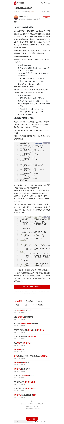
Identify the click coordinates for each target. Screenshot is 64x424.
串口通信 (40, 305)
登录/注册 (32, 419)
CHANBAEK (23, 16)
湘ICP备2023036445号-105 (32, 409)
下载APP (32, 401)
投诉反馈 (30, 403)
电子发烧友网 (39, 403)
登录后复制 (46, 143)
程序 (26, 305)
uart (33, 305)
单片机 (40, 301)
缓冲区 (18, 305)
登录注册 (23, 403)
